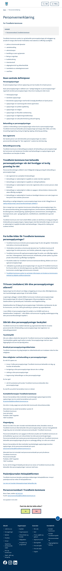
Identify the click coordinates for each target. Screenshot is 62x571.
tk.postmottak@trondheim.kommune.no (15, 401)
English (35, 552)
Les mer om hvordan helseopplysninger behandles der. (20, 483)
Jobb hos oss (7, 529)
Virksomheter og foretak (23, 536)
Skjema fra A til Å (37, 540)
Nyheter (6, 535)
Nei (37, 511)
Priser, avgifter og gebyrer (37, 536)
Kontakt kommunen (51, 530)
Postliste (6, 538)
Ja (25, 511)
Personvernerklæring (53, 539)
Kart (34, 532)
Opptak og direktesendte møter (7, 546)
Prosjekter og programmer (22, 543)
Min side (35, 529)
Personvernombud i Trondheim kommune (17, 32)
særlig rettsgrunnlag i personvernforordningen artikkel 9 (20, 203)
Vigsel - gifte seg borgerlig (8, 556)
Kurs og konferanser (7, 551)
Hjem (4, 10)
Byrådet (21, 529)
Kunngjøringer (8, 532)
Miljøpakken (22, 540)
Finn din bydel (37, 546)
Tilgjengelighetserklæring (52, 544)
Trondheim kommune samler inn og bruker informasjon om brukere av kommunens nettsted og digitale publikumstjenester (32, 274)
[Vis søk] (45, 4)
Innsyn (5, 541)
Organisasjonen (23, 532)
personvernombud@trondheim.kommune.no (17, 449)
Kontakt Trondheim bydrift (52, 534)
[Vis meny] (55, 4)
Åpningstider (36, 543)
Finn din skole (36, 549)
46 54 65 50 (19, 494)
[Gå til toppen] (58, 518)
